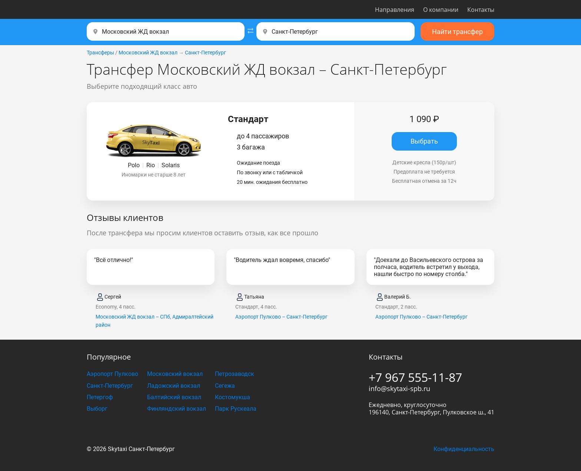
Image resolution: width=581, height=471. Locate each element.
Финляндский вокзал (176, 408)
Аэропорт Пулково (112, 373)
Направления (394, 10)
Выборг (97, 408)
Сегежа (225, 385)
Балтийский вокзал (174, 397)
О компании (440, 10)
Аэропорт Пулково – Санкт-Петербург (281, 317)
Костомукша (232, 397)
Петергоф (100, 397)
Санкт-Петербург (205, 52)
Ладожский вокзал (173, 385)
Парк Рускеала (235, 408)
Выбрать (424, 141)
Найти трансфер (457, 32)
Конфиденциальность (464, 449)
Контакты (480, 10)
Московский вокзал (175, 373)
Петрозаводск (234, 373)
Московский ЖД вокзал (148, 52)
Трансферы (100, 52)
